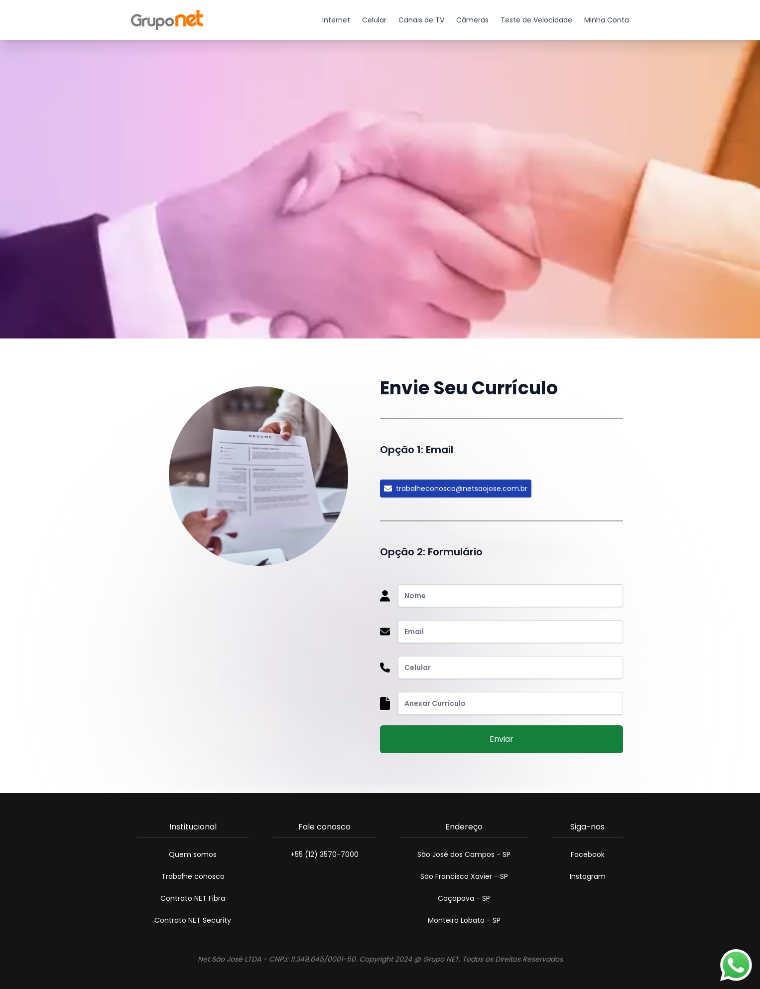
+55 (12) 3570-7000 (324, 854)
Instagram (588, 876)
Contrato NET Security (192, 920)
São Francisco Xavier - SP (464, 876)
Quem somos (193, 854)
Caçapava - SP (464, 898)
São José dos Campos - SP (463, 854)
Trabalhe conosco (193, 876)
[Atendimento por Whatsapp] (736, 965)
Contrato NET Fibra (192, 898)
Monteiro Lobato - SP (464, 920)
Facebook (588, 854)
